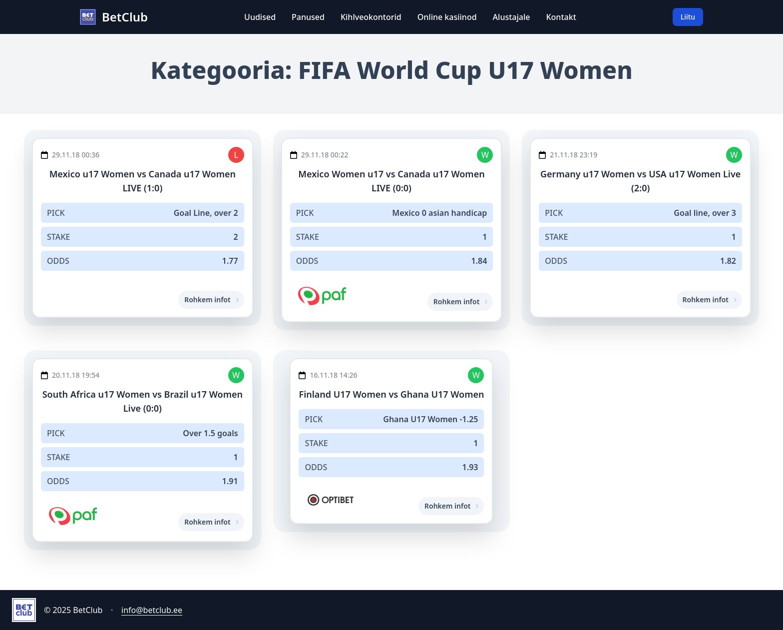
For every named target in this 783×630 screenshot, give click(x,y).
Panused (308, 16)
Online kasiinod (447, 16)
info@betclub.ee (151, 610)
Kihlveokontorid (371, 16)
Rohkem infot (211, 299)
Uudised (260, 16)
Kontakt (561, 16)
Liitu (688, 16)
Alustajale (511, 16)
